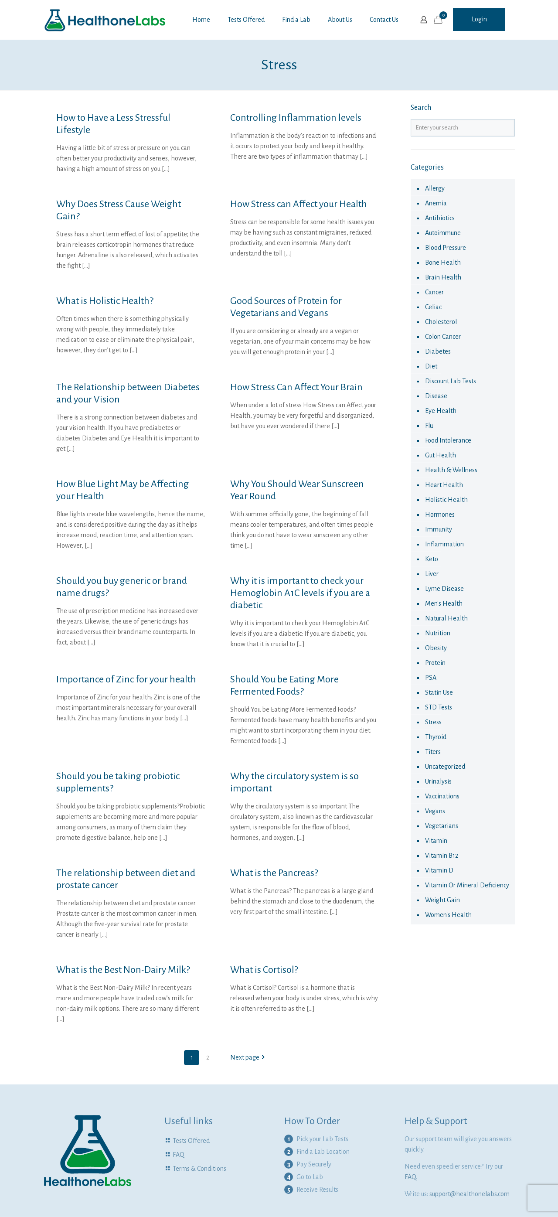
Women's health (448, 914)
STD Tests (438, 707)
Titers (433, 751)
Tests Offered (191, 1140)
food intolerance (448, 440)
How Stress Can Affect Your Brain (296, 387)
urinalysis (438, 781)
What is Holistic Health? (104, 301)
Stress (433, 722)
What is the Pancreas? (274, 873)
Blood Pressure (445, 247)
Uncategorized (445, 766)
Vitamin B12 (441, 855)
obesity (436, 647)
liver (432, 573)
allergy (435, 188)
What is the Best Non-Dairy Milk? (123, 970)
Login (479, 19)
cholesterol (441, 321)
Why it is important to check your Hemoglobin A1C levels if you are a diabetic (300, 593)
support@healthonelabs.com (469, 1193)
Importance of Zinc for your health (126, 679)
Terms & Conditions (199, 1168)
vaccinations (442, 796)
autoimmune (443, 232)
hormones (440, 514)
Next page (248, 1057)
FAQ (178, 1154)
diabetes (438, 351)
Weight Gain (442, 900)
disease (436, 395)
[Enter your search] (463, 127)
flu (429, 425)
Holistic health (446, 499)
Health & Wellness (451, 470)
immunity (438, 529)
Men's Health (444, 603)
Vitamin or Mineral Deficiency (467, 885)
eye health (440, 410)
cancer (434, 292)
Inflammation (444, 544)
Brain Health (443, 277)
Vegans (435, 811)
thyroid (435, 736)
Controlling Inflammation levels (295, 117)
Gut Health (440, 455)
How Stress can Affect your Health (298, 204)
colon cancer (443, 336)
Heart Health (444, 484)
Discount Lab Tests (450, 381)
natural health (446, 618)
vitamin (436, 840)
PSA (430, 677)
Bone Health (443, 262)
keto (431, 559)
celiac (433, 306)
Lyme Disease (444, 588)
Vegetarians (441, 825)
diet (431, 366)
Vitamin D (439, 870)
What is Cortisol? (264, 970)
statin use (439, 692)
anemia (436, 203)
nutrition (437, 633)
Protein (435, 662)
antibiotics (440, 218)
